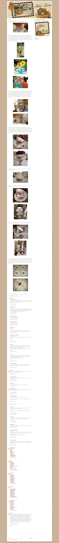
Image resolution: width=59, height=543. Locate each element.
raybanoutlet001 (12, 447)
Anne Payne (11, 383)
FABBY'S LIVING (12, 440)
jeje (10, 460)
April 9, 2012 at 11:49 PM (13, 313)
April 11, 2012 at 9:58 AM (13, 421)
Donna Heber (12, 327)
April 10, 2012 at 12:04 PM (13, 385)
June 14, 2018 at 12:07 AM (13, 497)
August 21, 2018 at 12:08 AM (13, 523)
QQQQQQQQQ (12, 500)
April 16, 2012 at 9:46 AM (13, 437)
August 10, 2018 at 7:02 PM (13, 510)
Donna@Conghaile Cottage (13, 430)
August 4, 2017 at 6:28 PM (13, 457)
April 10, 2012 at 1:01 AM (13, 332)
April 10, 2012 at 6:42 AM (13, 351)
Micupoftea (11, 424)
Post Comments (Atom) (14, 539)
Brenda (11, 344)
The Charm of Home (12, 363)
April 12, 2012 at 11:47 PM (13, 427)
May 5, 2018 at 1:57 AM (13, 483)
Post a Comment (11, 525)
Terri (10, 354)
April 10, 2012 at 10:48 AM (13, 380)
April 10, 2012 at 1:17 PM (13, 393)
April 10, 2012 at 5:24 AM (13, 341)
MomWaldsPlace (12, 388)
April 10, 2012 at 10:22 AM (13, 367)
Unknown (11, 472)
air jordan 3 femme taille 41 (20, 515)
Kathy (11, 370)
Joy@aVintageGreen (12, 299)
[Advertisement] (20, 531)
